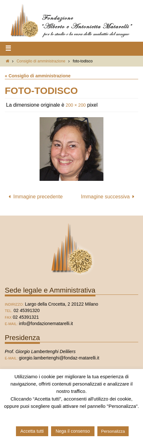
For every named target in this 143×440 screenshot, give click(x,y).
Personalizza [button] (113, 431)
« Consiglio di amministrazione (38, 75)
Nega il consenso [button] (73, 431)
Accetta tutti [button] (32, 431)
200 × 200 (76, 105)
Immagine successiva (109, 196)
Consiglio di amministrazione (41, 61)
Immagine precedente (34, 196)
